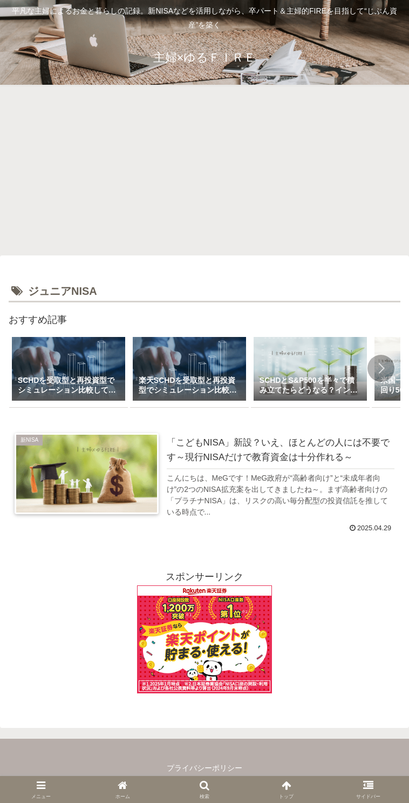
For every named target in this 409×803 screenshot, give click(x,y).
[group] (68, 370)
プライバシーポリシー (204, 768)
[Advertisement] (204, 173)
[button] (380, 368)
